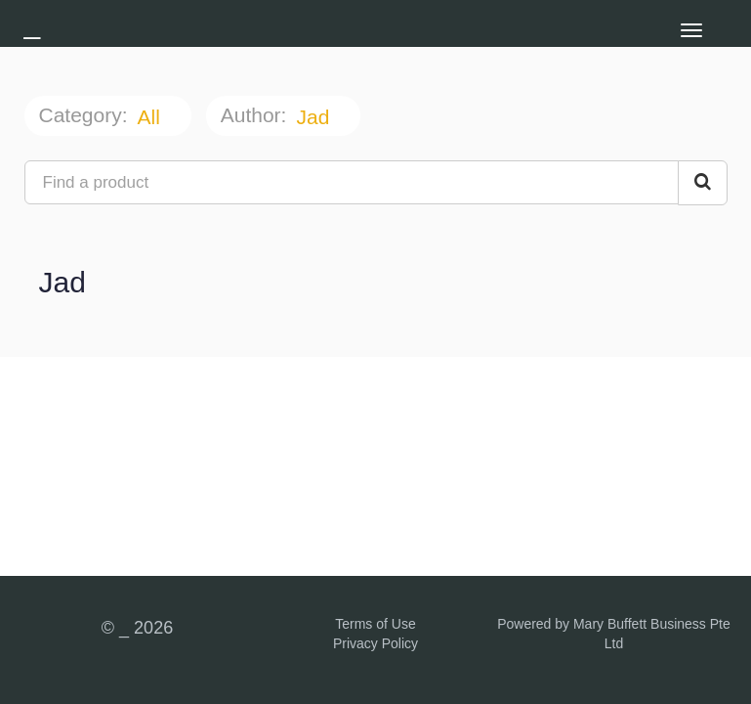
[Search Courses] (703, 182)
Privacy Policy (375, 643)
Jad (315, 117)
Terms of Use (375, 624)
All (152, 117)
